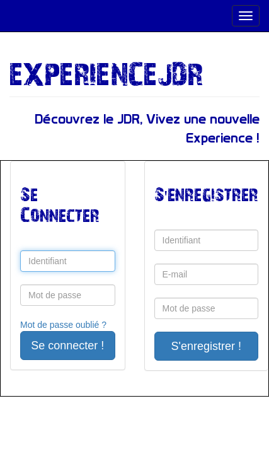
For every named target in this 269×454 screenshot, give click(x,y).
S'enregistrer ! (206, 346)
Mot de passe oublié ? (63, 325)
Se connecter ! (67, 345)
